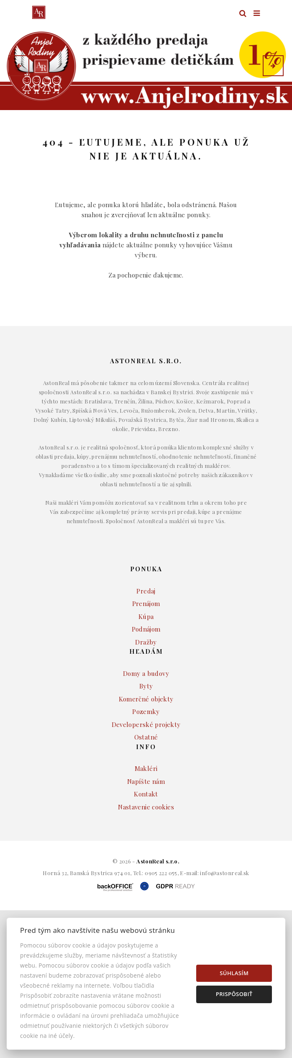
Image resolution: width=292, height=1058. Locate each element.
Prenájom (146, 627)
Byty (146, 710)
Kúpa (146, 640)
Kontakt (146, 818)
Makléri (146, 792)
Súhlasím (234, 973)
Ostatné (146, 761)
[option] (146, 65)
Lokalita (44, 127)
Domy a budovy (146, 697)
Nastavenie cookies (146, 831)
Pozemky (146, 735)
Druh (160, 127)
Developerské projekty (146, 748)
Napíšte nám (146, 805)
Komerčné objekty (146, 723)
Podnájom (146, 653)
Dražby (145, 666)
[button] (18, 65)
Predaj (145, 615)
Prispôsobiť (234, 994)
